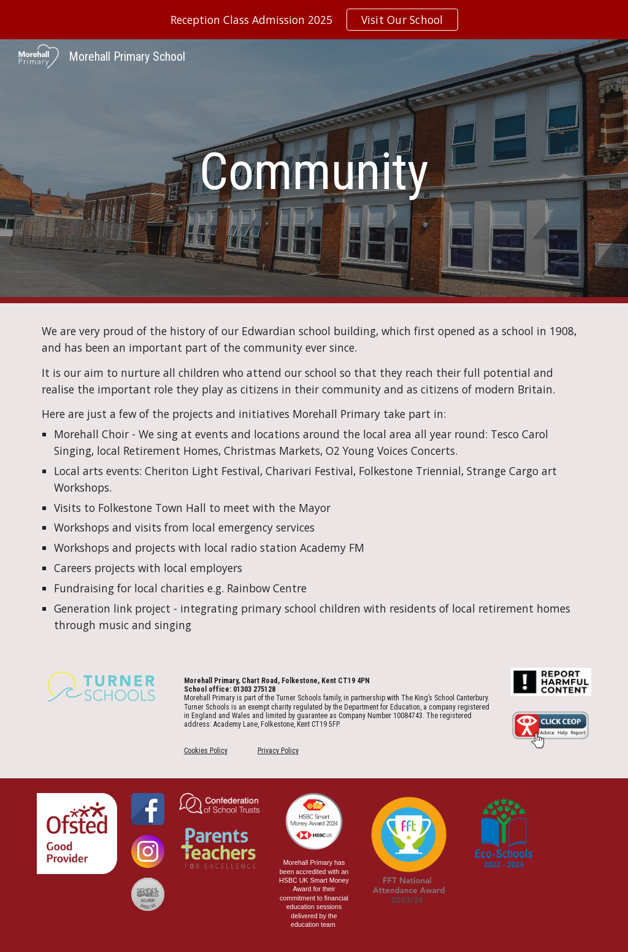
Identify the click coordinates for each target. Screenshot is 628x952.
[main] (313, 171)
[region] (314, 19)
